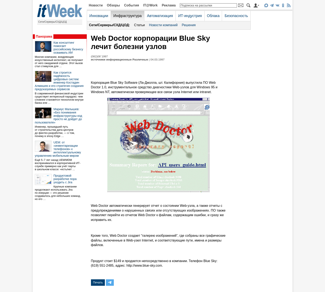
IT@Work (150, 5)
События (131, 5)
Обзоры (113, 5)
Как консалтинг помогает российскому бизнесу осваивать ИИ (68, 47)
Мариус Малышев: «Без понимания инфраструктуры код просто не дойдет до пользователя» (58, 115)
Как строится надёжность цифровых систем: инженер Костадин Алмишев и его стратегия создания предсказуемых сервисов (59, 81)
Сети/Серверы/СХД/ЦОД (52, 21)
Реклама (169, 5)
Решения (189, 25)
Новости (96, 5)
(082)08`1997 (99, 56)
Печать (98, 282)
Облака (213, 16)
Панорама (44, 36)
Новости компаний (163, 25)
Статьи (139, 25)
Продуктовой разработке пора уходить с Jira (65, 179)
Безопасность (236, 16)
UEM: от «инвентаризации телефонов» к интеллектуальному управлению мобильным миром (58, 149)
